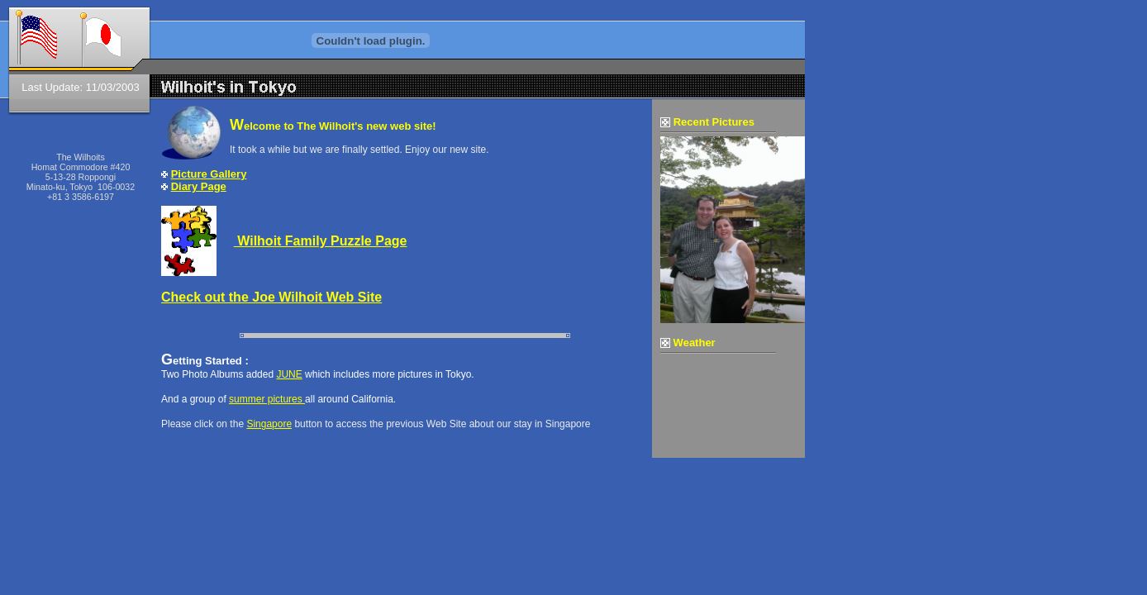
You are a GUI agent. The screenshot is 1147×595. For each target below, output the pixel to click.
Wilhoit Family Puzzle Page (320, 241)
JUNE (289, 374)
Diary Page (198, 186)
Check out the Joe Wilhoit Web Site (271, 297)
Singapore (269, 424)
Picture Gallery (209, 174)
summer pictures (267, 399)
